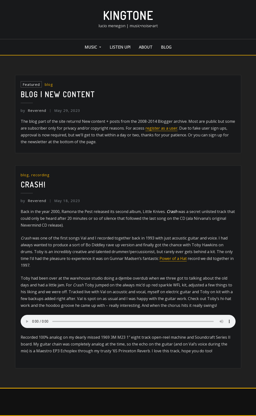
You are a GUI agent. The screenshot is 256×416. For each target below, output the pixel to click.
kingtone (128, 15)
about (145, 47)
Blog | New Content (58, 94)
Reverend (33, 110)
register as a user (161, 128)
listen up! (120, 47)
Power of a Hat (173, 258)
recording (40, 174)
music (93, 47)
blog (166, 47)
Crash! (33, 184)
